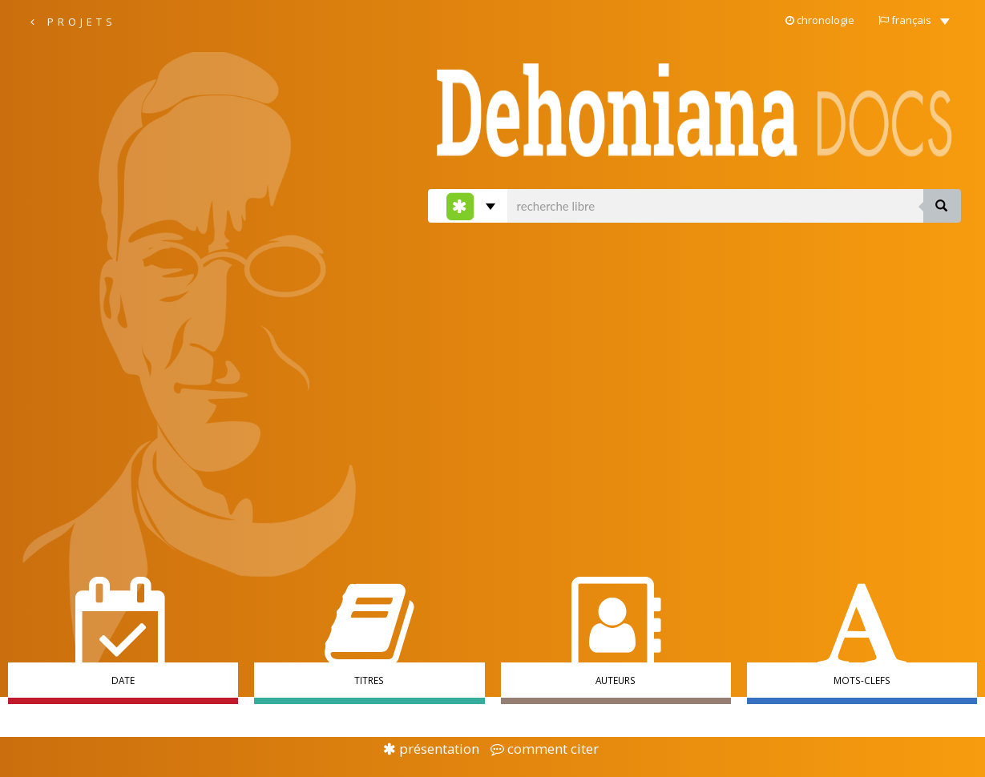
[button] (914, 20)
